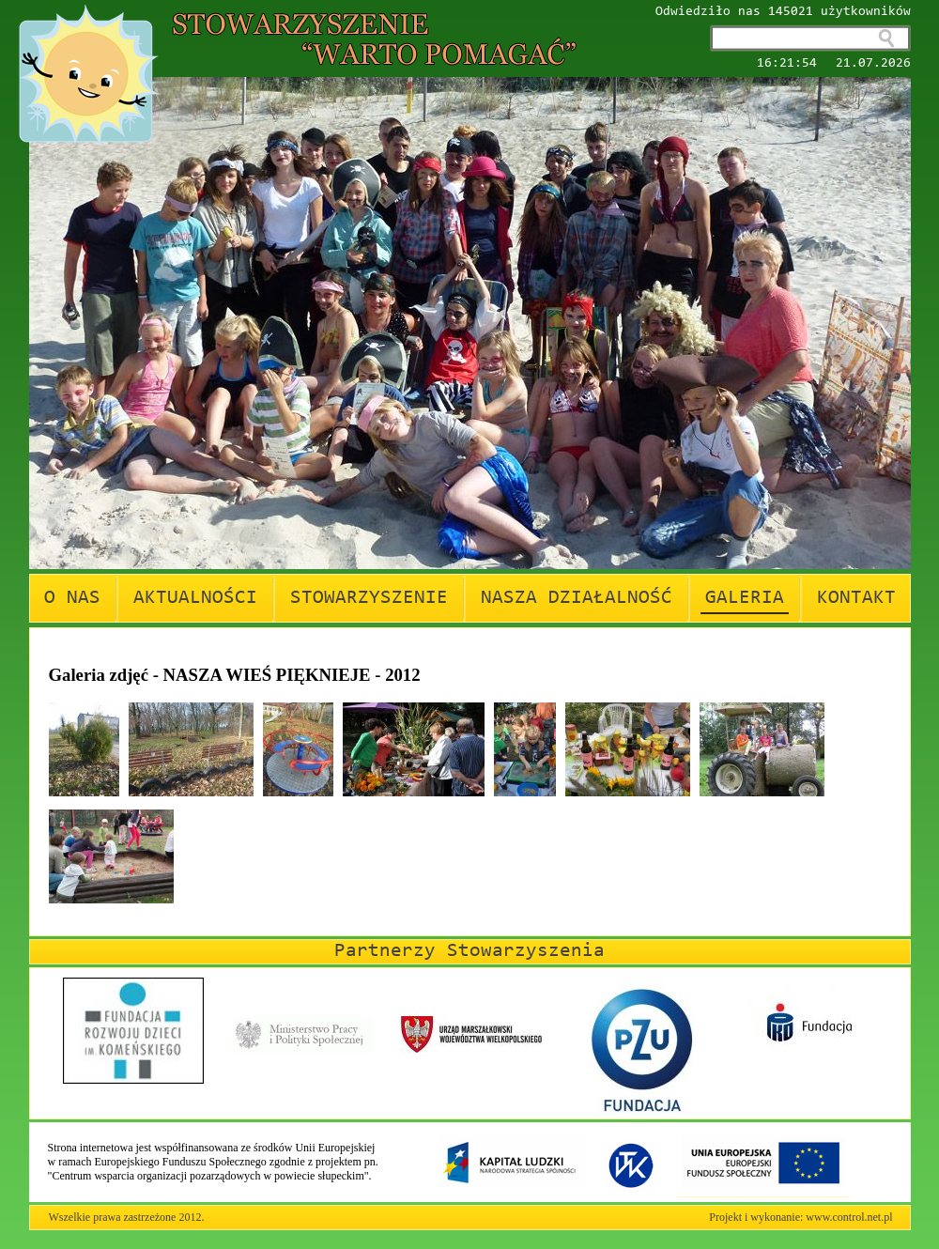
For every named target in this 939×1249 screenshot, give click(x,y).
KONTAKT (856, 598)
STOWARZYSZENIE (369, 598)
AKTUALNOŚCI (195, 598)
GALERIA (744, 598)
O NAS (72, 598)
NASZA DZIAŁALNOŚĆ (576, 598)
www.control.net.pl (849, 1217)
